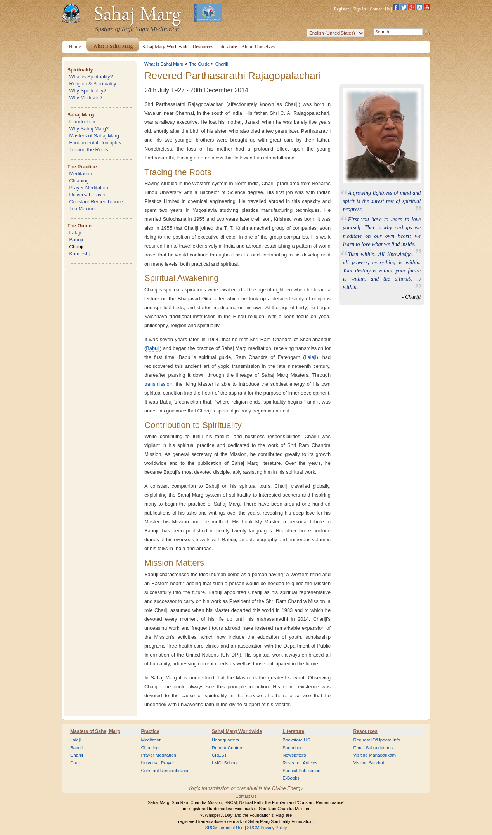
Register (341, 9)
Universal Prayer (87, 194)
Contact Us (380, 9)
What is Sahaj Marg (163, 64)
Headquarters (225, 740)
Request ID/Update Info (376, 740)
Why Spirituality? (87, 91)
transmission (158, 384)
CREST (219, 755)
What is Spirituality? (91, 77)
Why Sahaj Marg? (89, 129)
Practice (150, 731)
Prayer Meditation (88, 188)
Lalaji (75, 233)
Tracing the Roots (88, 149)
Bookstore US (296, 740)
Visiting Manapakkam (374, 755)
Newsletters (294, 755)
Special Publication (301, 770)
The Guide (79, 226)
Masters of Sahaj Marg (94, 136)
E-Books (291, 778)
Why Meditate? (85, 97)
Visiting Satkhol (368, 763)
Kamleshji (79, 253)
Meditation (80, 174)
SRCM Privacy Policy (267, 827)
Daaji (75, 763)
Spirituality (80, 70)
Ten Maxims (82, 208)
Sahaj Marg (80, 115)
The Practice (82, 167)
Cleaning (79, 181)
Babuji (76, 240)
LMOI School (225, 763)
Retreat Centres (228, 747)
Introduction (82, 122)
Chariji (76, 246)
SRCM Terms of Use (224, 827)
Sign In (359, 9)
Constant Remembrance (96, 201)
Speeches (292, 747)
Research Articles (299, 763)
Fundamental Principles (95, 143)
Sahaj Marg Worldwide (237, 731)
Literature (293, 731)
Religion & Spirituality (92, 84)
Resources (365, 731)
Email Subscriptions (373, 747)
